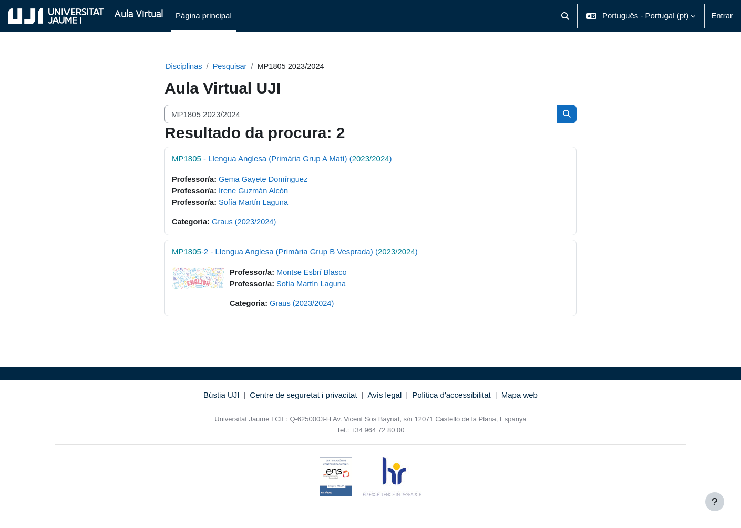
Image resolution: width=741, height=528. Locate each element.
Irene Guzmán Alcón (256, 192)
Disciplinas (184, 66)
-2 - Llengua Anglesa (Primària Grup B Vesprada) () (295, 253)
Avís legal (385, 397)
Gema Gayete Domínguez (266, 179)
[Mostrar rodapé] (714, 501)
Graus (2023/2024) (246, 223)
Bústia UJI (221, 397)
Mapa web (519, 397)
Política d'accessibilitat (451, 397)
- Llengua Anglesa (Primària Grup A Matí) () (282, 158)
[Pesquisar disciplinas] (361, 115)
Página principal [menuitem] (204, 15)
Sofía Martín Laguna (256, 203)
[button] (565, 16)
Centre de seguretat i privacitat (303, 397)
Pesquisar (231, 66)
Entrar (722, 15)
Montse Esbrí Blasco (314, 274)
